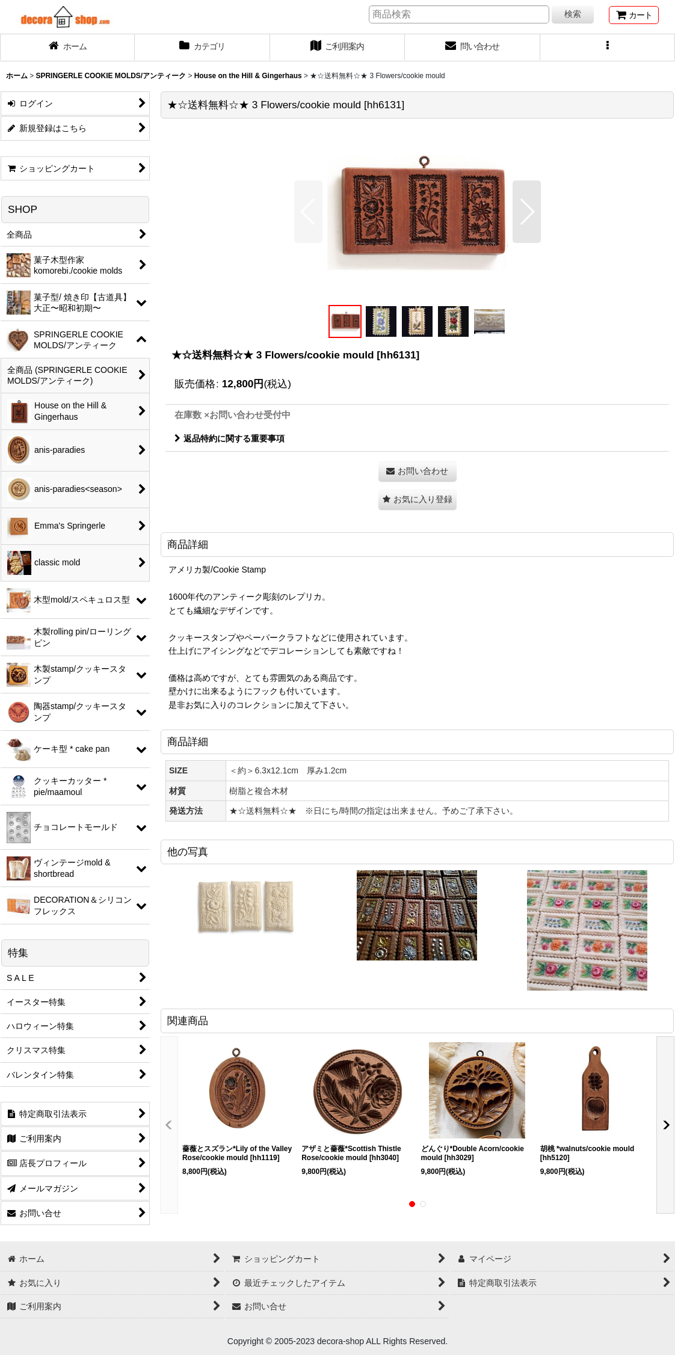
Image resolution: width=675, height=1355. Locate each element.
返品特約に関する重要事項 (229, 438)
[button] (607, 47)
